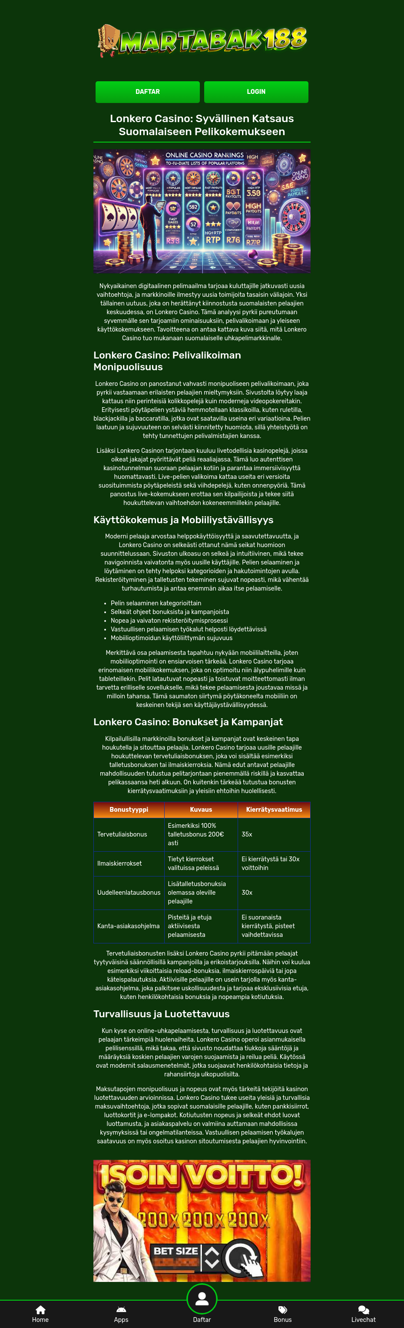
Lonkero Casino (177, 312)
